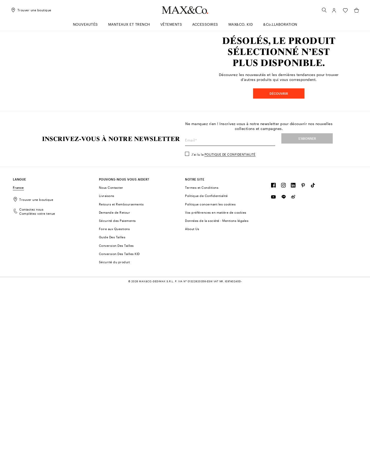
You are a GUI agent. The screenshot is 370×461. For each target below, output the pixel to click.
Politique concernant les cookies (210, 379)
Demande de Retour (114, 388)
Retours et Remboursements (121, 379)
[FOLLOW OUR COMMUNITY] (273, 361)
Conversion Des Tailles (116, 420)
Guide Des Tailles (112, 412)
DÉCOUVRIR (279, 181)
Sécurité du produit (114, 437)
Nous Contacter (111, 363)
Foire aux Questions (114, 404)
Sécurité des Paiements (117, 396)
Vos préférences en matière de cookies (215, 388)
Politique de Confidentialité (206, 371)
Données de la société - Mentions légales (216, 396)
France (18, 363)
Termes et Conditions (201, 363)
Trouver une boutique (33, 375)
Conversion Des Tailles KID (119, 429)
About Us (192, 404)
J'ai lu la (223, 330)
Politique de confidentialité (230, 330)
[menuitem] (85, 26)
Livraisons (106, 371)
